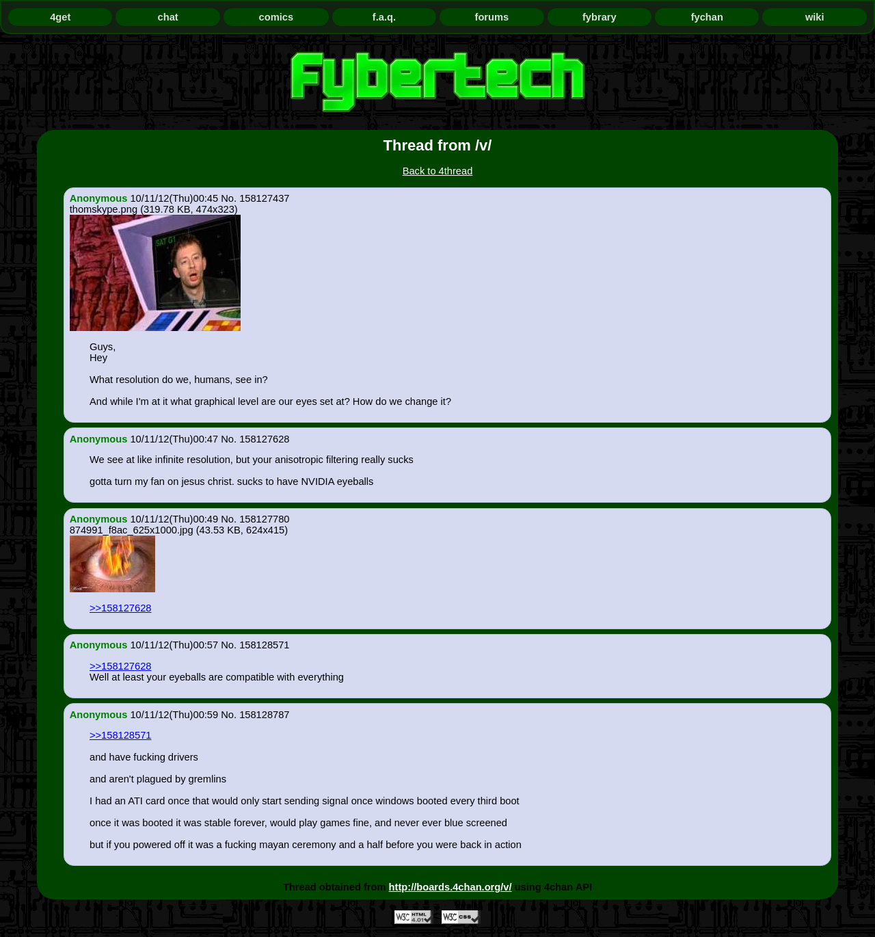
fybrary (599, 17)
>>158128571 (120, 735)
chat (168, 17)
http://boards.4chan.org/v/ (450, 887)
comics (276, 17)
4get (60, 17)
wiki (814, 17)
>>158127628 (120, 608)
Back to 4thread (438, 171)
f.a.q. (384, 17)
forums (492, 17)
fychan (707, 17)
